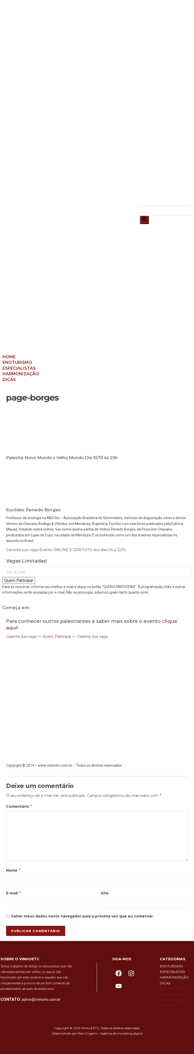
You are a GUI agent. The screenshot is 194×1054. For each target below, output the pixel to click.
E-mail (13, 893)
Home (15, 49)
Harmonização (27, 66)
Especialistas (25, 61)
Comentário (19, 806)
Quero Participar (18, 580)
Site (105, 893)
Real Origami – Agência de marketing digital (110, 1033)
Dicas (15, 72)
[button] (71, 215)
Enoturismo (23, 55)
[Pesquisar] (144, 220)
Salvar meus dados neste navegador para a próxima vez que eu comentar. (82, 916)
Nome (13, 870)
